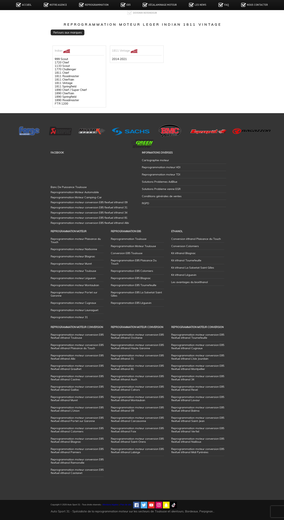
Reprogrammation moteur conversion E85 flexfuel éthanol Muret (77, 398)
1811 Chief (62, 72)
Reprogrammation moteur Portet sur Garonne (74, 294)
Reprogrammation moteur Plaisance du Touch (76, 240)
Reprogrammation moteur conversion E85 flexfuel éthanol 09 (137, 409)
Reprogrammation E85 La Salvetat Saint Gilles (136, 294)
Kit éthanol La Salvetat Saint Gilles (192, 267)
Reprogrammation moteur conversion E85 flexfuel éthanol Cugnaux (197, 346)
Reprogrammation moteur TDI (161, 174)
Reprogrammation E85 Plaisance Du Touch (134, 262)
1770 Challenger (65, 69)
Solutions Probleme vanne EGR (161, 189)
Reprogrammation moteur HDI (161, 167)
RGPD (145, 203)
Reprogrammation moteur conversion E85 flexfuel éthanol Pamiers (77, 450)
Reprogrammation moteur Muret (71, 263)
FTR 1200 (61, 103)
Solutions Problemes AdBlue (159, 181)
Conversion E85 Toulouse (126, 253)
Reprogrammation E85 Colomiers (132, 271)
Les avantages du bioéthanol (189, 282)
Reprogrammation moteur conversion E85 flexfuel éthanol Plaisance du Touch (77, 346)
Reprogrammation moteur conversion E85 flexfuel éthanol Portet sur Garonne (77, 419)
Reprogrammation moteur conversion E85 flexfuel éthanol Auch (137, 377)
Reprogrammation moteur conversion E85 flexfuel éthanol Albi (77, 357)
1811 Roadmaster (67, 76)
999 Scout (61, 59)
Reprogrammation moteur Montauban (75, 285)
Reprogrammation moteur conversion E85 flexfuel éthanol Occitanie (137, 336)
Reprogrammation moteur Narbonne (74, 249)
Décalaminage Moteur (162, 4)
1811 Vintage (64, 83)
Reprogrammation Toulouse (128, 239)
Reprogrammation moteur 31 (69, 317)
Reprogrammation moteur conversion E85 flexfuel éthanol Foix (137, 429)
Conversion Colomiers (185, 246)
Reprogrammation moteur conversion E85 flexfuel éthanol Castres (77, 377)
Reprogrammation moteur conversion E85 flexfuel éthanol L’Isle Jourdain (197, 357)
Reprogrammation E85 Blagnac (131, 278)
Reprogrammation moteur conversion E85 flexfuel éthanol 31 (137, 357)
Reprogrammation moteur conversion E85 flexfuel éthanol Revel (197, 388)
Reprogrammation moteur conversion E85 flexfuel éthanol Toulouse (77, 336)
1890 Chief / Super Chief (71, 90)
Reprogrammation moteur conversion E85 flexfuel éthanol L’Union (77, 409)
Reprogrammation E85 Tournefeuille (133, 285)
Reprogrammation (97, 4)
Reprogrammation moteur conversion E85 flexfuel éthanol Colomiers (77, 429)
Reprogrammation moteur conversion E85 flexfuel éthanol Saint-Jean (197, 419)
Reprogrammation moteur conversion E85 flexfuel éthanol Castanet (77, 471)
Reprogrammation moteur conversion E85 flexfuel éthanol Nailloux (197, 440)
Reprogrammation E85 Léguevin (131, 303)
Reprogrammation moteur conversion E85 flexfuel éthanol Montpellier (197, 367)
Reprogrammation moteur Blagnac (73, 256)
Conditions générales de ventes (162, 196)
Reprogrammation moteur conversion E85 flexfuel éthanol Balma (197, 409)
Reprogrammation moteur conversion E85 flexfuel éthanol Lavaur (197, 398)
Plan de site (125, 504)
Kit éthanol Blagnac (183, 253)
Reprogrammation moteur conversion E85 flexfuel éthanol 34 (197, 377)
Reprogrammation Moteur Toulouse (133, 246)
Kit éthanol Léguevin (183, 275)
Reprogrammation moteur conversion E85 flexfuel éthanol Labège (137, 450)
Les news (200, 4)
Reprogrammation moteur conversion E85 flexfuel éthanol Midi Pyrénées (197, 450)
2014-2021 (119, 59)
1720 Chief (62, 62)
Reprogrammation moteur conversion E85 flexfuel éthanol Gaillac (77, 388)
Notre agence (58, 4)
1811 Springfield (65, 86)
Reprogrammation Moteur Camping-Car (76, 197)
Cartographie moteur (155, 160)
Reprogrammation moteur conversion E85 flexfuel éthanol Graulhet (77, 367)
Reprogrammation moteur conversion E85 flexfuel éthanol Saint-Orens (137, 440)
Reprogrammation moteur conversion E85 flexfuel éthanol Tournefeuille (197, 336)
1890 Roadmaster (67, 100)
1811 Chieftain (64, 79)
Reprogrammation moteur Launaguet (74, 310)
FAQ (226, 4)
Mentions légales (110, 504)
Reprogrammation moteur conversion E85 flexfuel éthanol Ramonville (77, 461)
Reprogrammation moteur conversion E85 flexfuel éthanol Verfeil (197, 429)
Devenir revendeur (145, 12)
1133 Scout (62, 66)
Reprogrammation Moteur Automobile (75, 192)
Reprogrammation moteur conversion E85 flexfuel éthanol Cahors (137, 388)
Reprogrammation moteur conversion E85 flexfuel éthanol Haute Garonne (137, 346)
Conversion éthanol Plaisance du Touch (196, 239)
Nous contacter (257, 4)
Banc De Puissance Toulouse (69, 187)
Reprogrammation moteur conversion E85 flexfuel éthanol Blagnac (77, 440)
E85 (128, 4)
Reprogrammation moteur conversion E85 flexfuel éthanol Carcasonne (137, 419)
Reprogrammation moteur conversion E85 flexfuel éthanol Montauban (137, 398)
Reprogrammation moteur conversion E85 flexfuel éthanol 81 (137, 367)
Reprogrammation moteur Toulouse (73, 271)
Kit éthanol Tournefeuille (186, 260)
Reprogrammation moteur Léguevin (73, 278)
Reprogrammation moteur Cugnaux (73, 303)
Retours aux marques (67, 32)
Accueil (27, 4)
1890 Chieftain (64, 93)
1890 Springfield (65, 96)
